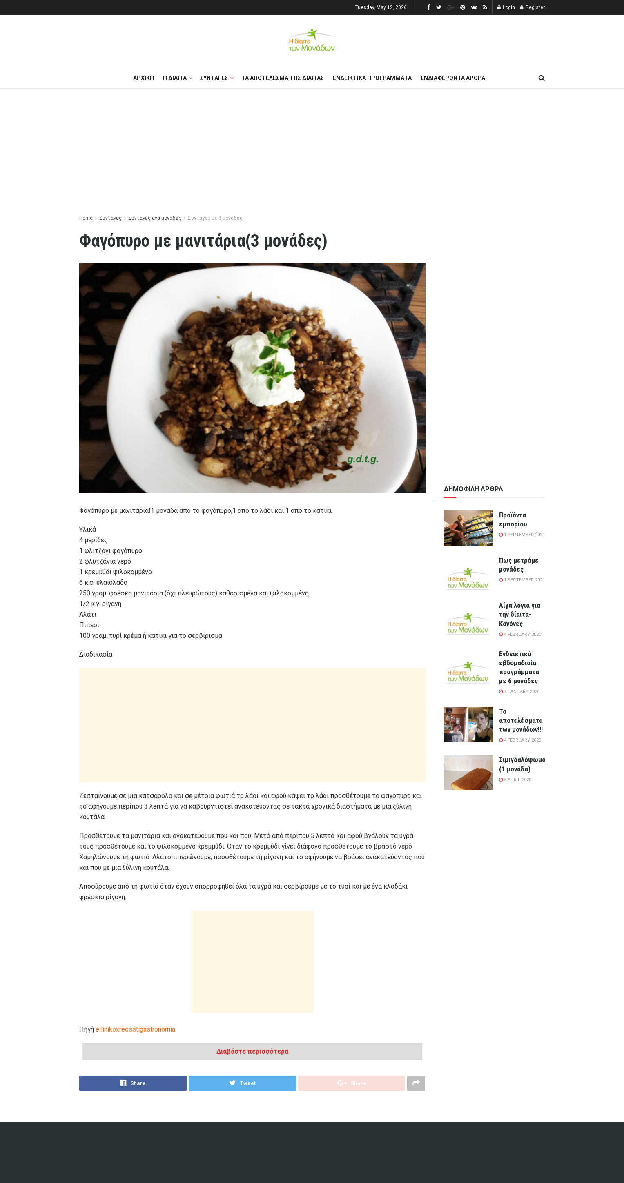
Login (506, 7)
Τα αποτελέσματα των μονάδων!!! (521, 720)
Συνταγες (214, 78)
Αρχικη (143, 78)
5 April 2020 (515, 779)
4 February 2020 (520, 634)
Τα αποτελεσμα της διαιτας (282, 78)
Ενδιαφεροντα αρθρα (453, 78)
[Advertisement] (312, 152)
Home (86, 218)
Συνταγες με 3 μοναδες (215, 218)
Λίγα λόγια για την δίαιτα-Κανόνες (519, 614)
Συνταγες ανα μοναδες (154, 218)
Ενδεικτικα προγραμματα (372, 78)
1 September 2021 (522, 534)
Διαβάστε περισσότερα (252, 1051)
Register (532, 7)
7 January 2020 (519, 691)
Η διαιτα (175, 78)
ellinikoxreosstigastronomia (135, 1029)
